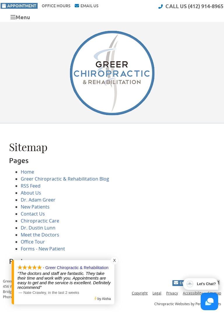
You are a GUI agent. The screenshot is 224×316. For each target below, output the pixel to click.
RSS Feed (31, 186)
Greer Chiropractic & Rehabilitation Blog (65, 179)
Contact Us (33, 214)
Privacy (172, 293)
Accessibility (193, 293)
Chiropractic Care (40, 221)
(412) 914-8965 (205, 6)
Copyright (140, 293)
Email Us (87, 5)
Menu (20, 17)
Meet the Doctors (40, 235)
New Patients (35, 207)
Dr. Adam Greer (38, 200)
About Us (31, 193)
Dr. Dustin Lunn (38, 228)
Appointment (19, 5)
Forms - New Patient (43, 249)
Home (27, 172)
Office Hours (56, 5)
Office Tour (33, 242)
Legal (157, 293)
